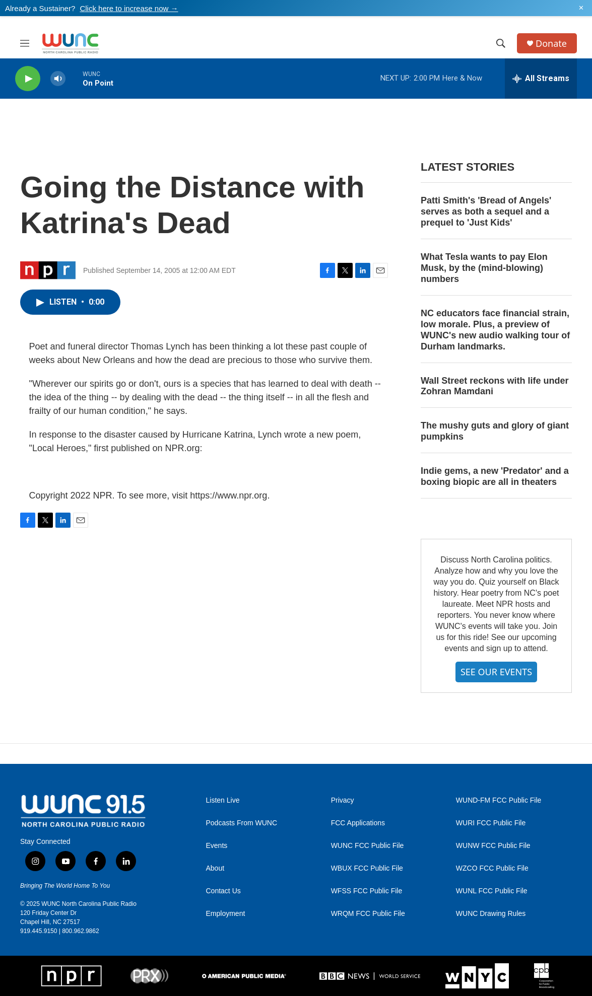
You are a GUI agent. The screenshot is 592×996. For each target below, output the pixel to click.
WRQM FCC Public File (368, 913)
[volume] (58, 78)
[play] (28, 79)
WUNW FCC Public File (493, 845)
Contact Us (223, 891)
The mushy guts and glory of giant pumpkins (495, 431)
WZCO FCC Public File (492, 868)
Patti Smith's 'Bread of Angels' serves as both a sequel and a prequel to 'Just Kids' (486, 211)
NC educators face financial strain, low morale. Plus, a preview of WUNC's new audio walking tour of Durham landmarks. (495, 329)
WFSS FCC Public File (367, 891)
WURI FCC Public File (490, 823)
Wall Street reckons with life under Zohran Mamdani (494, 386)
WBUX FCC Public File (367, 868)
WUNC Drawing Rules (490, 913)
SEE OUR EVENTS (496, 672)
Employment (225, 913)
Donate (551, 43)
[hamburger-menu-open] (24, 43)
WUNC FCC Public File (367, 845)
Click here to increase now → (129, 8)
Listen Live (223, 800)
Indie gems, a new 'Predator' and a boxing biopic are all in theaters (495, 476)
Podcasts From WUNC (242, 823)
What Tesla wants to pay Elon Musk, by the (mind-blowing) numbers (484, 268)
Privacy (342, 800)
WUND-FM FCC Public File (499, 800)
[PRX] (149, 975)
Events (217, 845)
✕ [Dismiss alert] (581, 8)
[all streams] (541, 78)
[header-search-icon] (500, 43)
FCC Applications (358, 823)
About (215, 868)
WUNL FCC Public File (492, 891)
